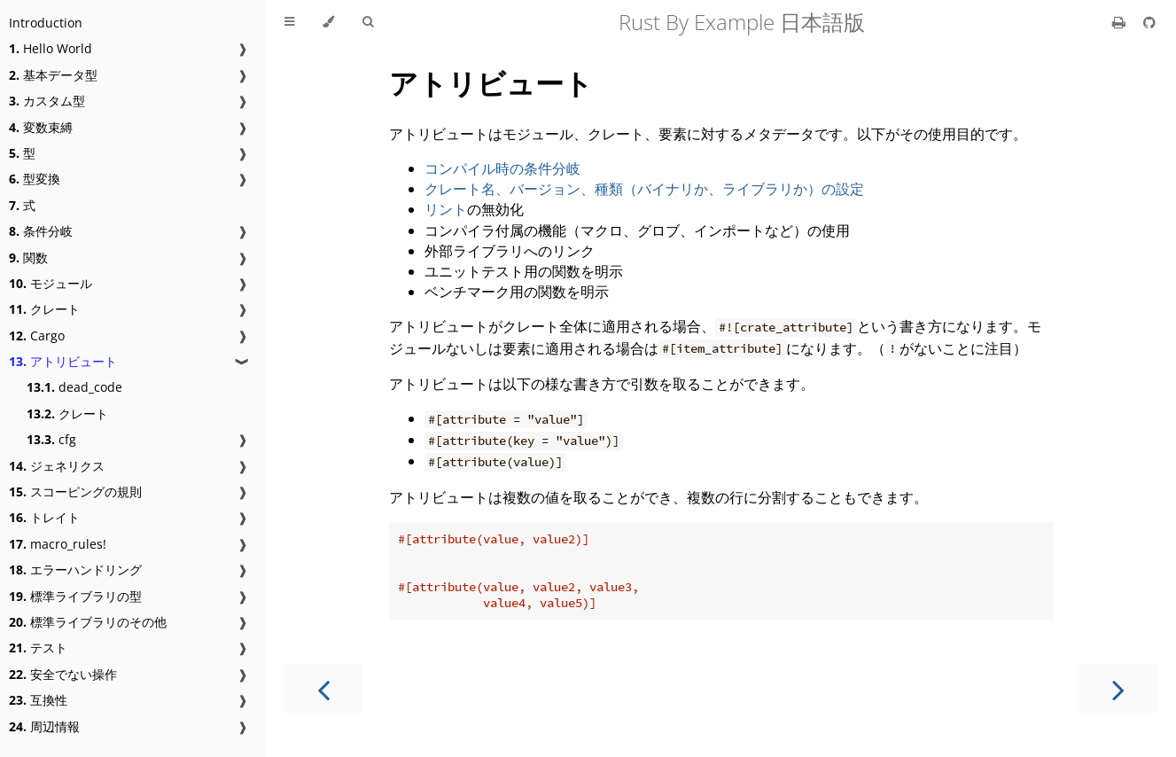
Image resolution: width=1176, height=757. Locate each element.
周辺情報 (44, 726)
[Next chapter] (1118, 688)
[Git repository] (1149, 22)
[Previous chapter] (323, 688)
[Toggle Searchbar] (367, 22)
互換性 (38, 699)
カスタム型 (47, 100)
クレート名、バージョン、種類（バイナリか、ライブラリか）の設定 (644, 189)
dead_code (74, 386)
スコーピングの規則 (75, 491)
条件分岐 (41, 230)
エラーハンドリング (75, 569)
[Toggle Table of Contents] (289, 22)
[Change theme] (328, 22)
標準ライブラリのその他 (88, 621)
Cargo (37, 335)
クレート (44, 308)
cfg (51, 439)
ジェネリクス (57, 465)
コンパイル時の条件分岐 (502, 168)
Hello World (50, 48)
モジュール (50, 283)
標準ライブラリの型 (75, 596)
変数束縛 (41, 127)
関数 (28, 257)
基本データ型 (53, 74)
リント (445, 209)
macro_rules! (57, 543)
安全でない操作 (63, 674)
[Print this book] (1120, 22)
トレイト (44, 517)
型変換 (34, 178)
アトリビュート (63, 361)
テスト (38, 647)
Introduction (45, 22)
